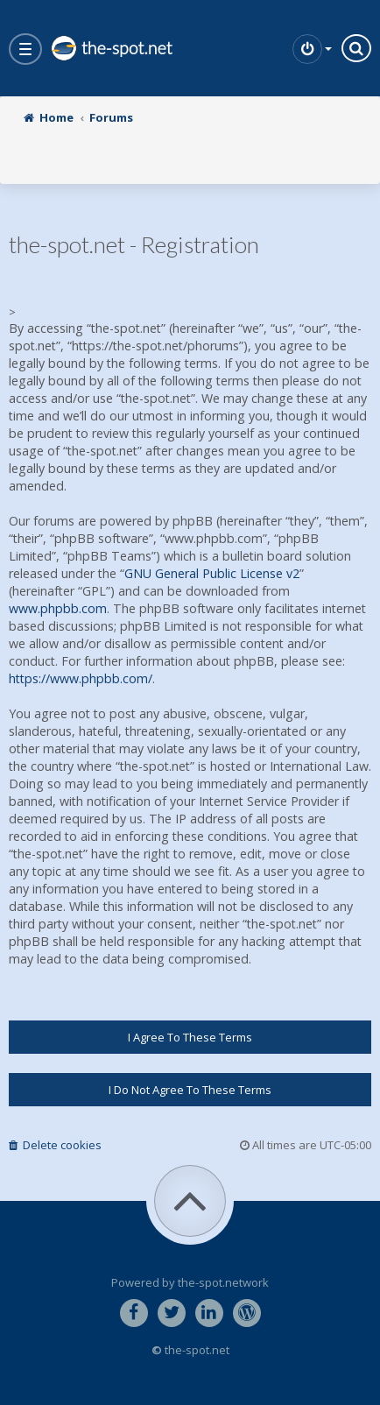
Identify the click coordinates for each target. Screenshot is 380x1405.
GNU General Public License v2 (211, 573)
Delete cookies (55, 1145)
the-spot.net (111, 48)
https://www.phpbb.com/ (80, 678)
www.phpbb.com (58, 608)
